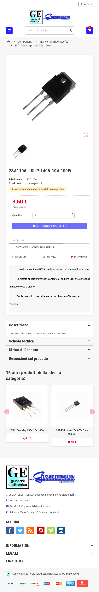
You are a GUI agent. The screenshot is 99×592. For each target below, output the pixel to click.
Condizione (15, 183)
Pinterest (79, 257)
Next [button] (92, 411)
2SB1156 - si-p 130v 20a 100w (26, 430)
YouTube (40, 530)
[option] (27, 415)
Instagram (61, 530)
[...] (74, 494)
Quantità (17, 215)
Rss (30, 530)
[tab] (49, 325)
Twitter (20, 530)
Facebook (10, 530)
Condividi (19, 257)
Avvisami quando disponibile (36, 246)
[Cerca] (49, 30)
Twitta (49, 257)
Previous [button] (6, 411)
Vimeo (51, 530)
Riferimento (15, 179)
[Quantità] (51, 215)
